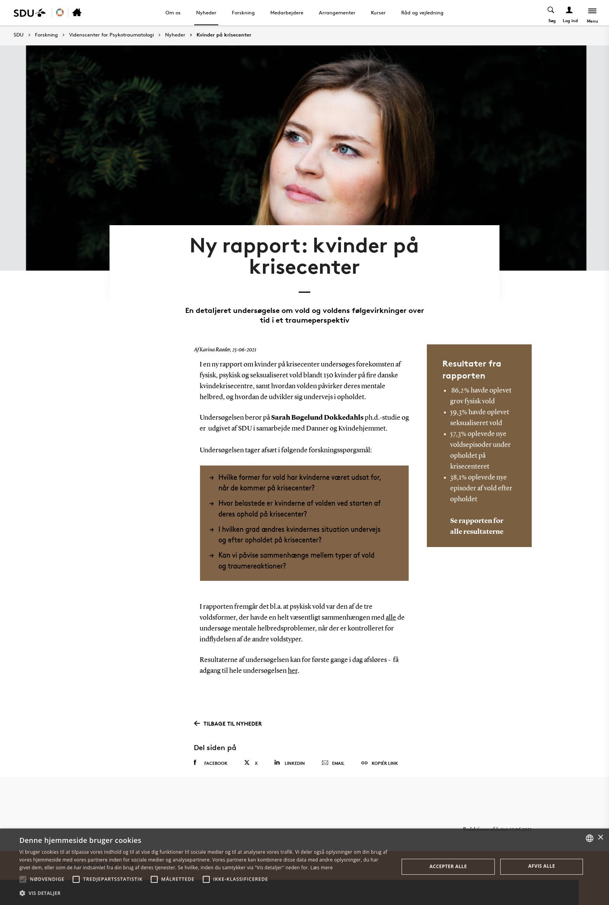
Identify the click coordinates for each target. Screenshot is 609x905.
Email (333, 762)
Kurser (378, 12)
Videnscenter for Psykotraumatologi (111, 35)
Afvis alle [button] (541, 866)
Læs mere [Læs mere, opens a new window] (321, 867)
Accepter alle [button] (448, 866)
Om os (173, 12)
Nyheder (206, 12)
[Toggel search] (551, 12)
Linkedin (289, 761)
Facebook (211, 762)
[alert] (304, 867)
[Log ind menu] (570, 12)
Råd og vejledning (422, 12)
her (293, 670)
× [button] (600, 838)
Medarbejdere (286, 12)
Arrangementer (337, 12)
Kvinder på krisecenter (224, 35)
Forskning (243, 12)
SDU (19, 34)
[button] (23, 879)
